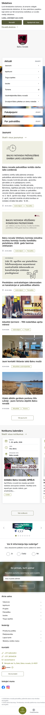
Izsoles (5, 615)
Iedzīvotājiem (18, 206)
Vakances (6, 602)
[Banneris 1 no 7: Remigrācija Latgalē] (22, 528)
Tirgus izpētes (8, 619)
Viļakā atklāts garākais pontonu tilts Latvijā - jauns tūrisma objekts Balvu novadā (19, 401)
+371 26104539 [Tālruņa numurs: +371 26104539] (10, 656)
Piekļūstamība (8, 634)
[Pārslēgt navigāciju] (22, 710)
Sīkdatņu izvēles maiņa (11, 641)
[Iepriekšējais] (4, 528)
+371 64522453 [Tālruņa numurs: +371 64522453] (10, 653)
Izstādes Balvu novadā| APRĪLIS (19, 480)
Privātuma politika (9, 631)
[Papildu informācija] (12, 667)
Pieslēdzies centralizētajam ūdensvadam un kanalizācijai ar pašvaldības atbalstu (21, 283)
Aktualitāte (16, 408)
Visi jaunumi (22, 418)
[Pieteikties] (23, 586)
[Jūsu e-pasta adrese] (23, 578)
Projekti (27, 329)
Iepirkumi (6, 605)
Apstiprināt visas (33, 22)
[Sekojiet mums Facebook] (3, 687)
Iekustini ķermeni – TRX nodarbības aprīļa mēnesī (22, 323)
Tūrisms (25, 408)
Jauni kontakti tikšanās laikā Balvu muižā (21, 361)
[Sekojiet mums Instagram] (8, 687)
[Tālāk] (41, 528)
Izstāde (8, 494)
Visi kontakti (12, 674)
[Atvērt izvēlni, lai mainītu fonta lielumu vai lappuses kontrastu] (34, 711)
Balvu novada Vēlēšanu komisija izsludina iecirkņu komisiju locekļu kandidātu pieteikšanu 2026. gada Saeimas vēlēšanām (22, 242)
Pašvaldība (29, 206)
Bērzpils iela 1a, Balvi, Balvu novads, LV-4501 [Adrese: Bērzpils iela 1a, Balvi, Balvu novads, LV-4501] (21, 663)
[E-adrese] (6, 667)
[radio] (9, 553)
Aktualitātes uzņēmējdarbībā (21, 366)
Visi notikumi (22, 513)
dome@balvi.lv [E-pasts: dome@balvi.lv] (9, 660)
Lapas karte (7, 638)
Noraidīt (12, 22)
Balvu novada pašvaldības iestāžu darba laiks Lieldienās (21, 168)
